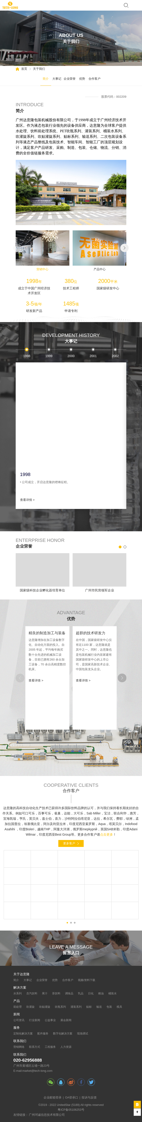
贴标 (89, 1006)
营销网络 (18, 1047)
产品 (16, 1001)
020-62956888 (27, 1060)
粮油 (101, 993)
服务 (16, 1027)
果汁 (44, 993)
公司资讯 (18, 1020)
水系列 (17, 993)
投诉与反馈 (89, 1097)
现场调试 (82, 1033)
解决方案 (19, 987)
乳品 (80, 993)
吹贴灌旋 (44, 1006)
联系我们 (19, 1041)
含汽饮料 (31, 993)
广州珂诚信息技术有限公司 (47, 1114)
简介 (46, 78)
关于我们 (39, 68)
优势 (82, 78)
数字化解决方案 (62, 1033)
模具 (119, 1006)
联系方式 (34, 1047)
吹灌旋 (30, 1006)
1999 (49, 356)
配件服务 (42, 1033)
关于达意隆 (21, 974)
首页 (24, 68)
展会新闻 (65, 1020)
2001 (93, 356)
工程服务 (50, 1047)
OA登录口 (71, 1097)
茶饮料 (56, 993)
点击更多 (106, 834)
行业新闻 (34, 1020)
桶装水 (112, 993)
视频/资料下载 (86, 980)
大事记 (56, 78)
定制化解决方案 (23, 1033)
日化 (91, 993)
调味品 (69, 993)
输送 (99, 1006)
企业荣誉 (70, 78)
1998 (26, 356)
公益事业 (50, 1020)
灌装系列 (76, 1006)
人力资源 (65, 1047)
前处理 (17, 1006)
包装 (109, 1006)
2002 (115, 356)
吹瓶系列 (60, 1006)
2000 (71, 356)
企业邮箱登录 (53, 1097)
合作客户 (95, 78)
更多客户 (69, 843)
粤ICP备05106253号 (71, 1109)
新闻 (16, 1014)
